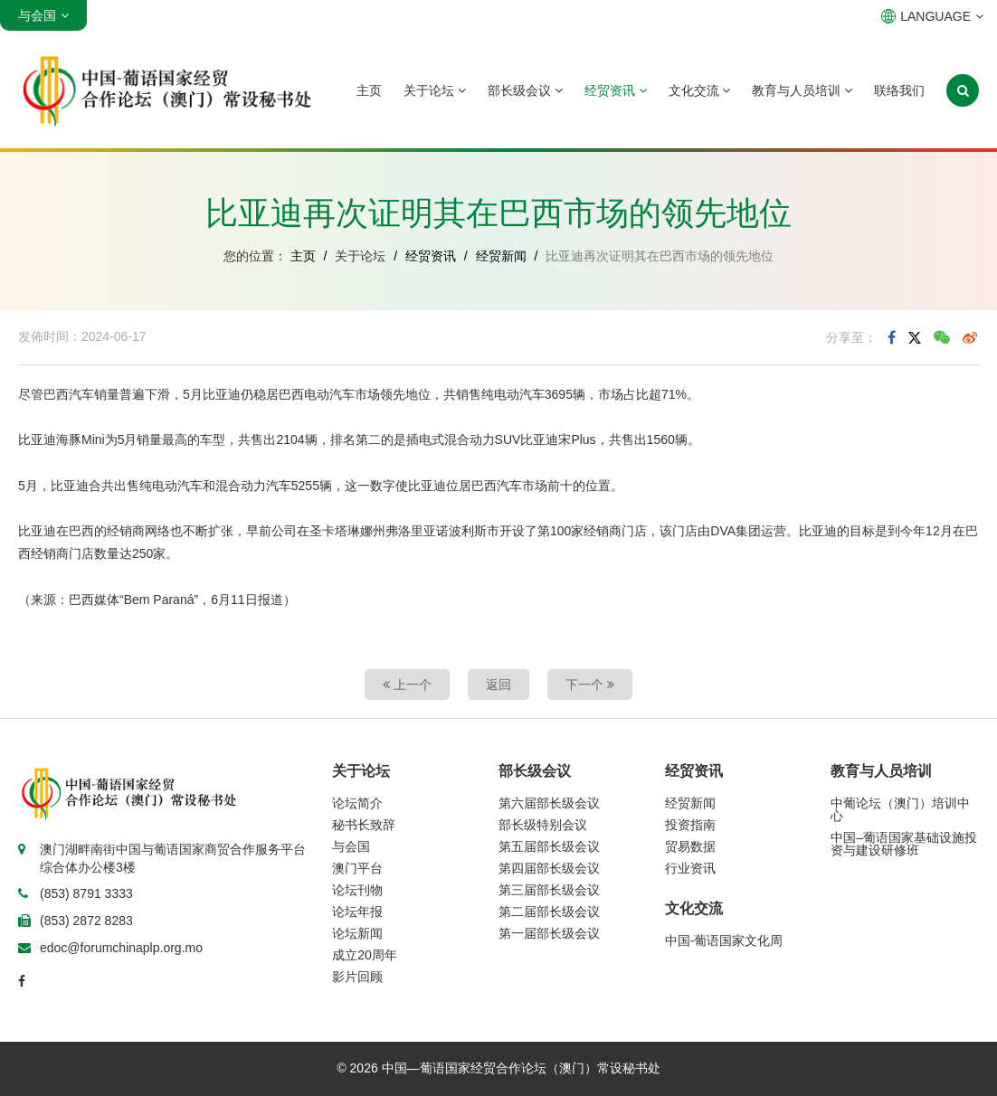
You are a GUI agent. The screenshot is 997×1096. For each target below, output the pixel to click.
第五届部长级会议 (549, 846)
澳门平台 (357, 868)
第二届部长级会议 (549, 911)
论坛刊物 (357, 890)
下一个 (589, 684)
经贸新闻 (501, 256)
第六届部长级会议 (549, 803)
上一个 (407, 684)
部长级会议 (525, 90)
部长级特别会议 (542, 824)
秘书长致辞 (363, 824)
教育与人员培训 (802, 90)
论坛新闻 (357, 933)
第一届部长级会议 (549, 933)
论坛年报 (357, 911)
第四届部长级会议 (549, 868)
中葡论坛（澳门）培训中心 (900, 809)
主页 (369, 90)
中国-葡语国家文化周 (724, 940)
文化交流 (700, 90)
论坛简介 (357, 803)
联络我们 (899, 90)
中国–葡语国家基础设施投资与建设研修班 (904, 843)
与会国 (351, 846)
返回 (498, 684)
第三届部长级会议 (549, 890)
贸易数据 (690, 846)
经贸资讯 (615, 90)
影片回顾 (357, 976)
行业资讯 (690, 868)
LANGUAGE (932, 16)
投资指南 (690, 824)
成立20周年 (364, 955)
